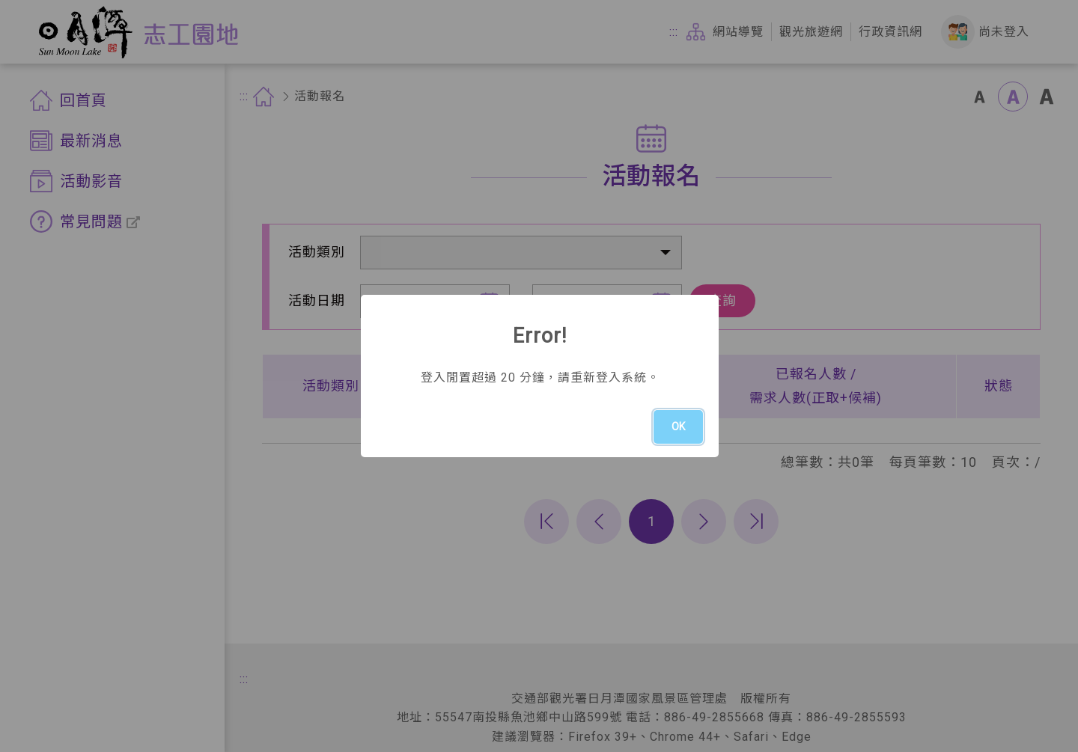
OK (678, 426)
